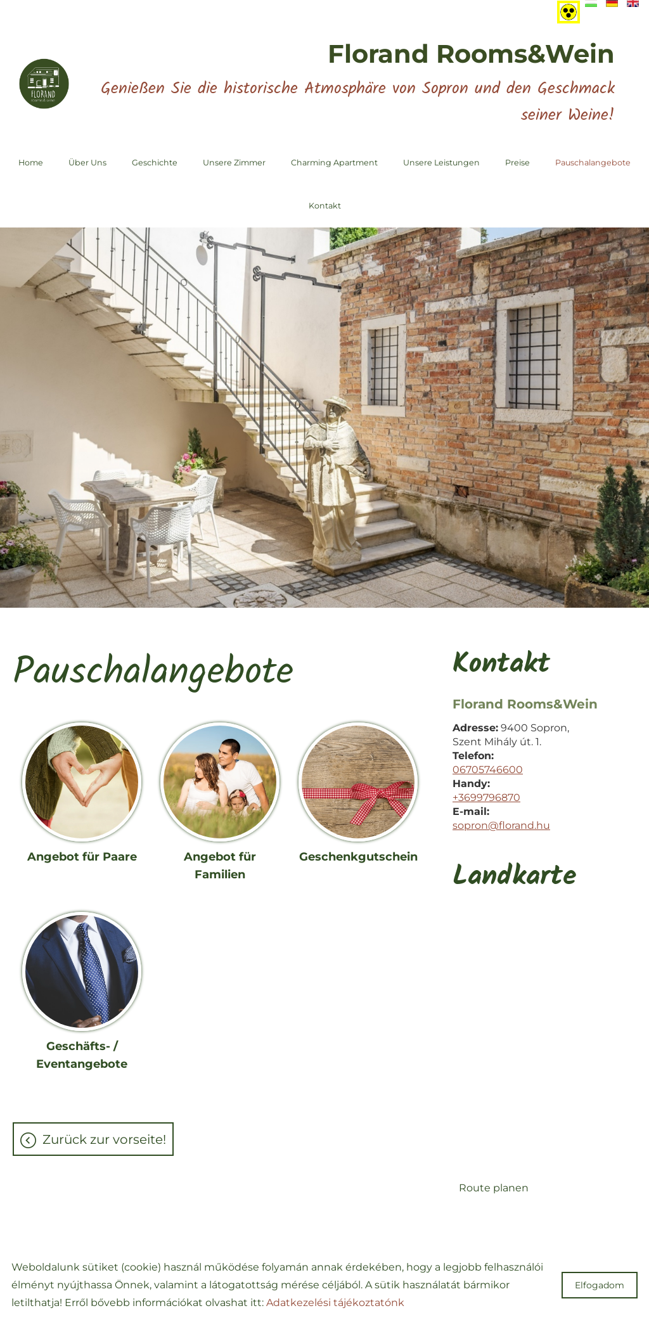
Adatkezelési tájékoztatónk (335, 1303)
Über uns (87, 162)
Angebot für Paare (82, 857)
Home (30, 162)
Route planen (494, 1188)
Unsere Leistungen (441, 162)
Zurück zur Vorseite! (104, 1139)
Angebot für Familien (220, 865)
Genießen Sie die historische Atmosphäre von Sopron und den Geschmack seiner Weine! (358, 83)
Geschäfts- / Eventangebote (81, 1055)
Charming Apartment (334, 162)
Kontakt (325, 205)
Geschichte (154, 162)
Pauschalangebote (593, 162)
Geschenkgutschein (358, 857)
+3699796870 (486, 797)
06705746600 (488, 770)
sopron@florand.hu (501, 825)
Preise (517, 162)
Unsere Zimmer (234, 162)
